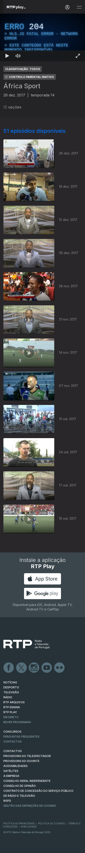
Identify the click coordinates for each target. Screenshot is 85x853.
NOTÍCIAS (10, 682)
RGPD (7, 800)
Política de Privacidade (19, 823)
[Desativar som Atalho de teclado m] (18, 55)
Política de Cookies (51, 823)
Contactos (12, 741)
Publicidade (29, 826)
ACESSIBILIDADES (15, 766)
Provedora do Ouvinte (21, 761)
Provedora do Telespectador (27, 756)
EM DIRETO (11, 717)
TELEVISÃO (11, 692)
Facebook (8, 667)
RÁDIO (7, 697)
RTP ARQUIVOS (14, 702)
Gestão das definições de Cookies (29, 805)
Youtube (46, 667)
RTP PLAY (10, 712)
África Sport (21, 86)
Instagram (34, 667)
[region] (42, 37)
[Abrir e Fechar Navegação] (79, 7)
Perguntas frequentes (21, 736)
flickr (59, 667)
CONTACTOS (12, 751)
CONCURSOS (12, 731)
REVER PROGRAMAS (17, 722)
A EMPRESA (11, 776)
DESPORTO (11, 687)
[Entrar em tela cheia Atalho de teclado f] (77, 55)
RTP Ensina (11, 707)
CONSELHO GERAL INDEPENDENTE (27, 781)
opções (12, 107)
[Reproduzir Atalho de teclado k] (7, 55)
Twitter (21, 667)
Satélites (10, 771)
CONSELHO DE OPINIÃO (19, 786)
